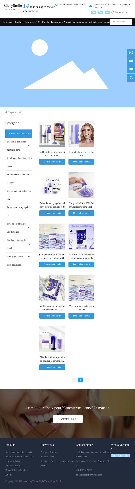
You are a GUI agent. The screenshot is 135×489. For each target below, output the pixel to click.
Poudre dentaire (12, 465)
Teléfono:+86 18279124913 (72, 4)
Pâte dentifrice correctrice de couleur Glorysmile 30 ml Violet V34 (52, 361)
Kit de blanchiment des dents (18, 452)
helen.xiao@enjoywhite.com (89, 475)
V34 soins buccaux (14, 461)
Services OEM (48, 456)
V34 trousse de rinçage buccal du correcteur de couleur (52, 310)
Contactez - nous (67, 419)
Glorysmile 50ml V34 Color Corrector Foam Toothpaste (81, 207)
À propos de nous (49, 452)
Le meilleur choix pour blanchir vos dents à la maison (68, 408)
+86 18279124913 (84, 470)
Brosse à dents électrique (16, 470)
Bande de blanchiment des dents (20, 456)
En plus (8, 475)
